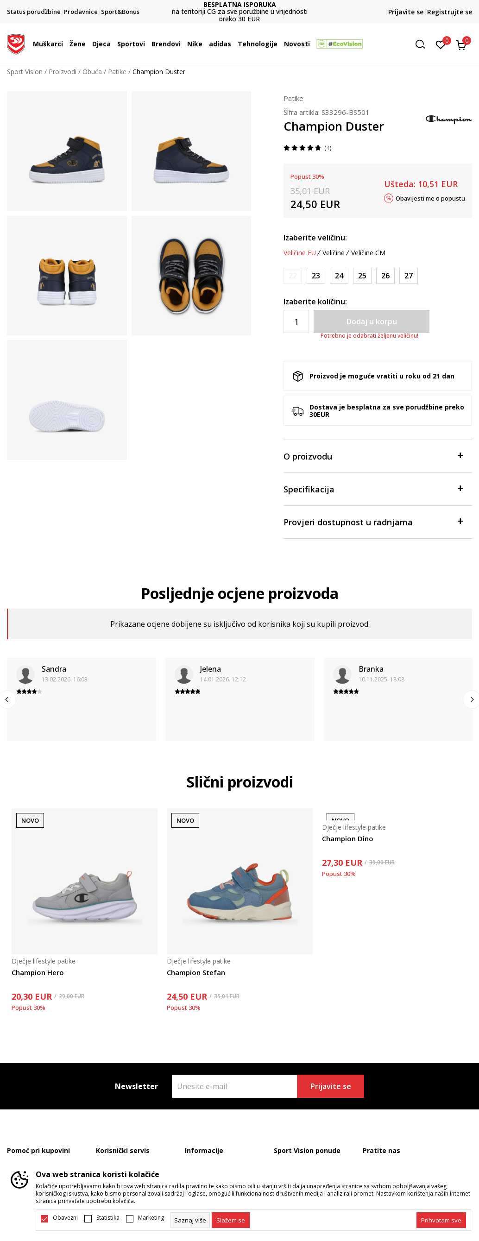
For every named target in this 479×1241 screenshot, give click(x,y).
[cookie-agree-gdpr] (231, 1220)
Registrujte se (449, 11)
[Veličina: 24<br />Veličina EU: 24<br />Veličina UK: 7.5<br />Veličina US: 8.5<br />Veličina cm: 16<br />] (339, 276)
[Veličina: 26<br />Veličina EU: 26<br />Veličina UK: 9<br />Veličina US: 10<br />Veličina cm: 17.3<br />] (385, 276)
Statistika (108, 1218)
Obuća (92, 71)
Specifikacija (373, 488)
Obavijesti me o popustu (430, 198)
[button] (423, 44)
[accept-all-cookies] (441, 1220)
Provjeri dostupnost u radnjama (373, 521)
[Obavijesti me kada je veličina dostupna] (293, 276)
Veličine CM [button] (368, 253)
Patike (117, 71)
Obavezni (65, 1218)
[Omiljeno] (441, 44)
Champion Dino (347, 838)
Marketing (151, 1218)
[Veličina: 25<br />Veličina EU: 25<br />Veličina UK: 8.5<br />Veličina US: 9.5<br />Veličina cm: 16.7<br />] (362, 276)
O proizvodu (373, 455)
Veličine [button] (333, 253)
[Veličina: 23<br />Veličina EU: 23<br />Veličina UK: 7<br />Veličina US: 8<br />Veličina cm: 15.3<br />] (316, 276)
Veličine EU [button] (300, 253)
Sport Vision (25, 71)
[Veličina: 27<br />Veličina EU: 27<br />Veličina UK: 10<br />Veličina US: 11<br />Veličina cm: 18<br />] (408, 276)
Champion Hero (38, 972)
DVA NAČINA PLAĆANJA (239, 8)
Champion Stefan (196, 972)
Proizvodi (62, 71)
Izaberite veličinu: (315, 237)
